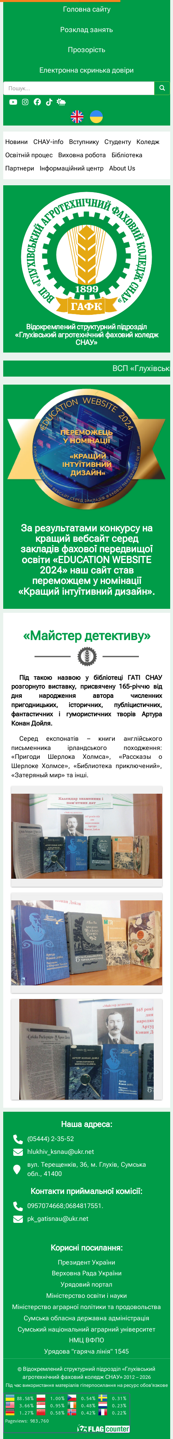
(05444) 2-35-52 (50, 1139)
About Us (122, 168)
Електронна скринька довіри (86, 70)
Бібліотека (127, 155)
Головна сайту (86, 9)
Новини (16, 142)
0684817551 (83, 1206)
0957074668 (45, 1206)
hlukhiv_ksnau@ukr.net (60, 1151)
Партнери (19, 168)
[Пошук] (162, 88)
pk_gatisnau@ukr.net (57, 1218)
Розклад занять (86, 29)
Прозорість (86, 49)
